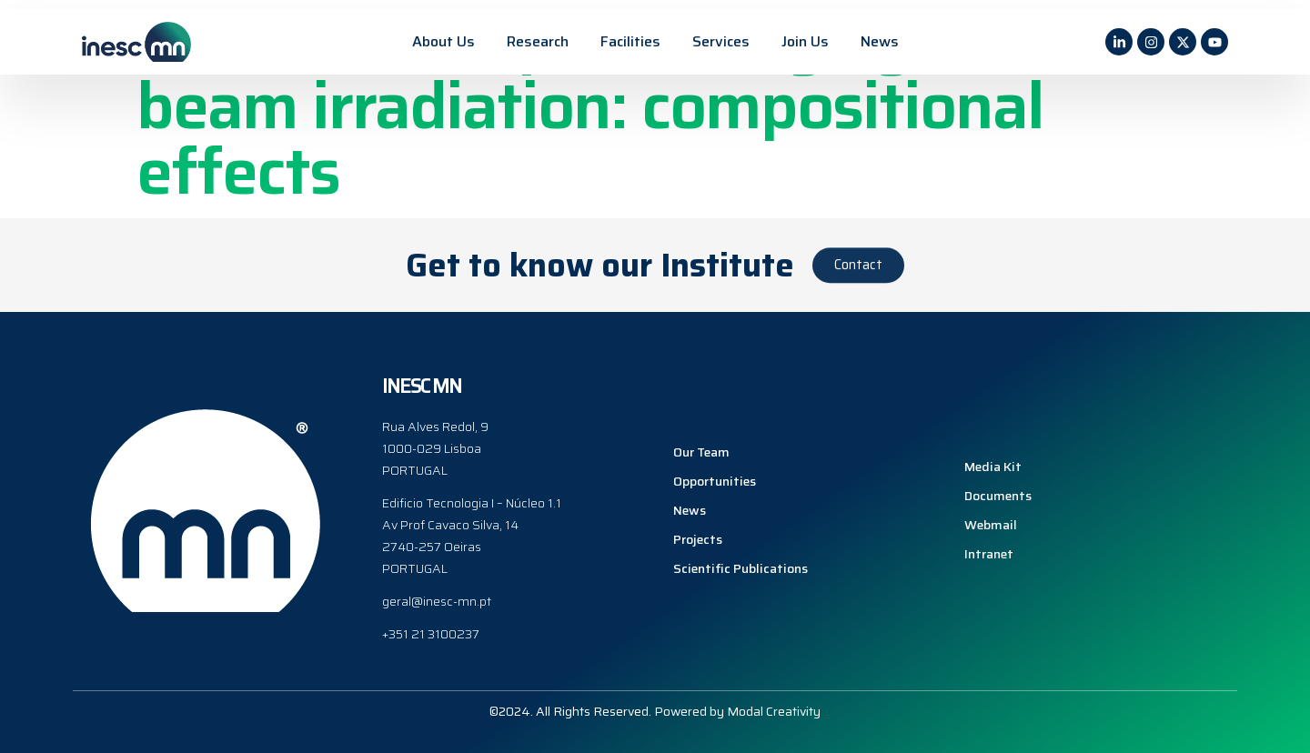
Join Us (805, 41)
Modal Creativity (774, 710)
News (880, 41)
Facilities (630, 41)
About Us (443, 41)
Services (721, 41)
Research (538, 41)
